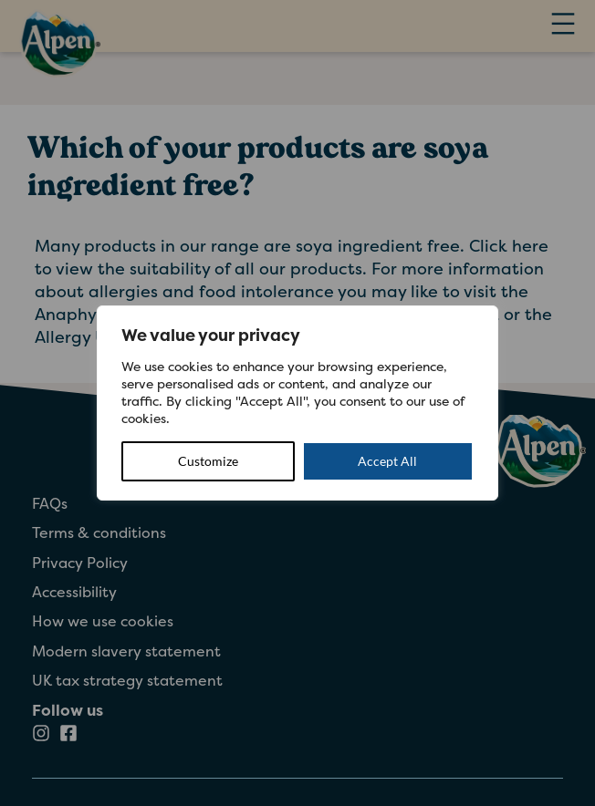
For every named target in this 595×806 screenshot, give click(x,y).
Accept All (387, 461)
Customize (208, 461)
